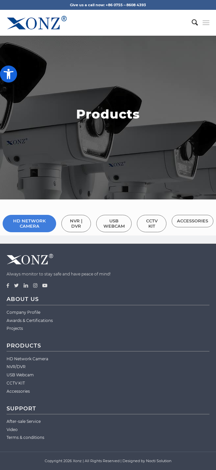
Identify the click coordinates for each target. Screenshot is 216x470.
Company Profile (23, 312)
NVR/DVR (16, 366)
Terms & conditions (25, 437)
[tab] (29, 220)
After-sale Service (24, 421)
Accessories (18, 391)
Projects (15, 328)
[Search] (191, 22)
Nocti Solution (158, 461)
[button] (8, 74)
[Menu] (206, 22)
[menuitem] (191, 22)
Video (12, 429)
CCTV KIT (16, 383)
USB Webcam (20, 374)
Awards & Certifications (30, 320)
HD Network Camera (27, 358)
